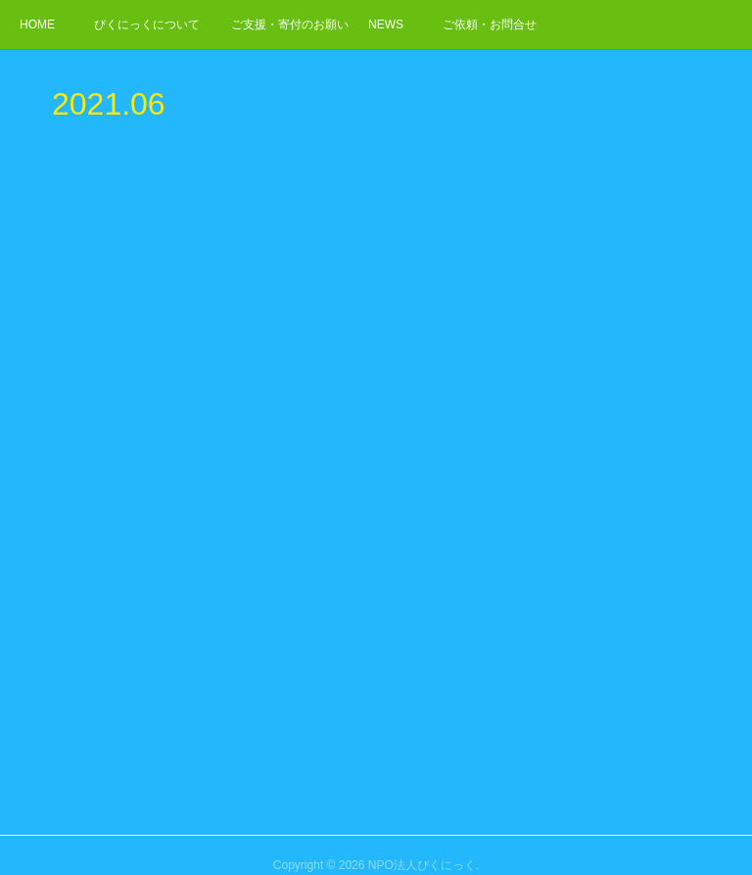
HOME (37, 24)
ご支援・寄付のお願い (290, 24)
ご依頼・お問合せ (490, 24)
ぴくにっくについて (147, 24)
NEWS (385, 24)
